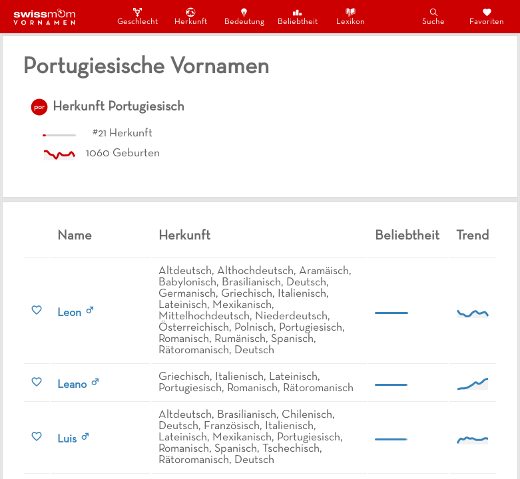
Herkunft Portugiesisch (118, 107)
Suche (433, 16)
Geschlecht (138, 16)
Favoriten (486, 16)
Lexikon (350, 16)
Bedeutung (244, 16)
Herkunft (190, 16)
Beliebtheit (298, 16)
